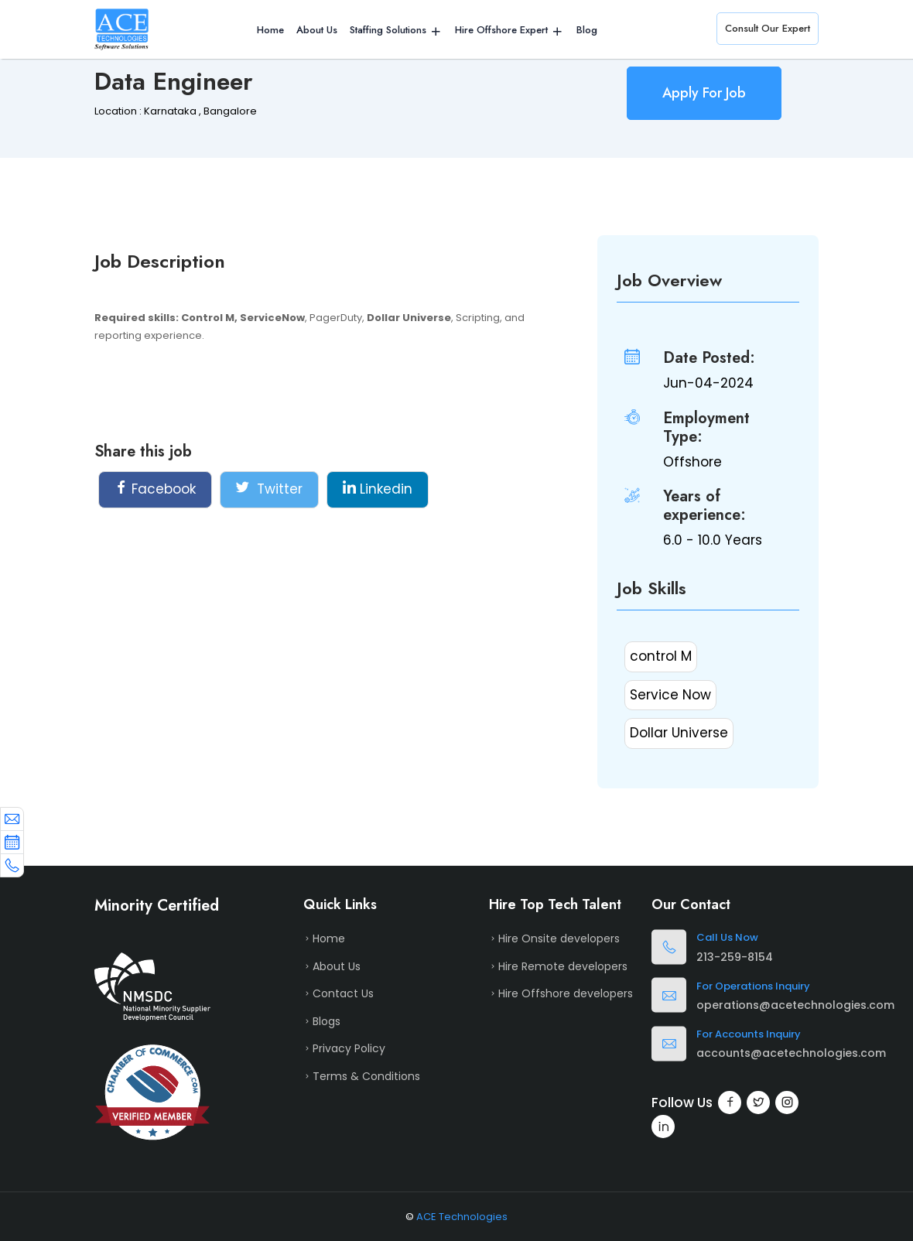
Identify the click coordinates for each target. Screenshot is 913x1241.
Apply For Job (704, 93)
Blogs (326, 1021)
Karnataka (170, 111)
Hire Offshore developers (565, 993)
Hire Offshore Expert (501, 30)
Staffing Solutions (388, 30)
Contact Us (343, 993)
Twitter (269, 489)
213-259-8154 (734, 957)
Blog (586, 30)
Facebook (155, 489)
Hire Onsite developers (559, 938)
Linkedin (377, 489)
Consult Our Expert (767, 28)
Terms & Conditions (366, 1076)
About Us (316, 30)
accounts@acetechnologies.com (791, 1053)
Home (270, 30)
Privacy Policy (349, 1048)
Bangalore (230, 111)
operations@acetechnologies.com (795, 1005)
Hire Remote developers (562, 966)
